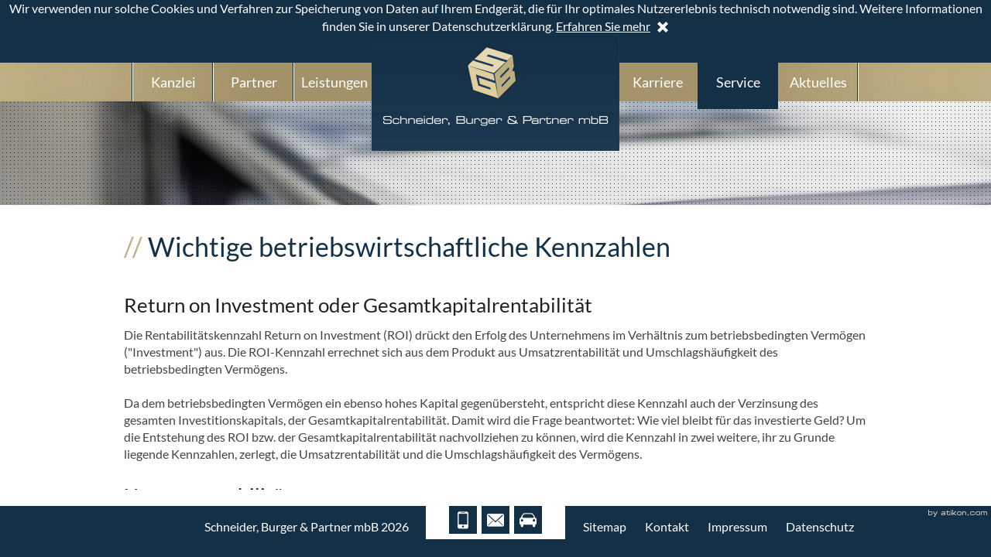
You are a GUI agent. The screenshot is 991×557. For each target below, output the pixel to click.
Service (738, 82)
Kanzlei (173, 82)
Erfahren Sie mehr (603, 26)
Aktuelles (818, 82)
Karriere (658, 82)
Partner (254, 82)
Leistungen (334, 82)
